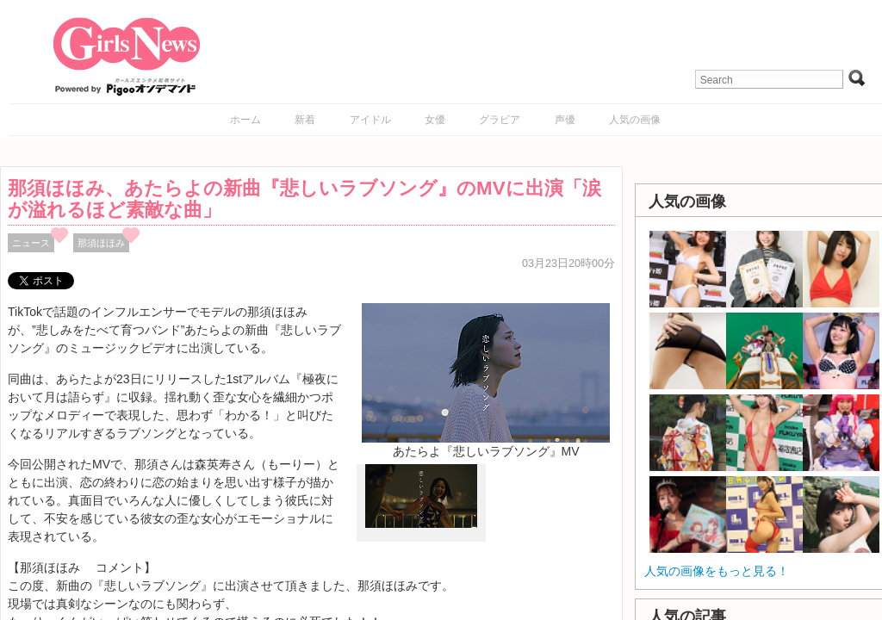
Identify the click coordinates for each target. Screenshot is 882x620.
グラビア (499, 120)
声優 (565, 120)
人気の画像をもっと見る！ (716, 571)
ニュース (31, 243)
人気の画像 (635, 120)
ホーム (245, 120)
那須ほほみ (101, 243)
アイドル (370, 120)
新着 (305, 120)
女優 (435, 120)
